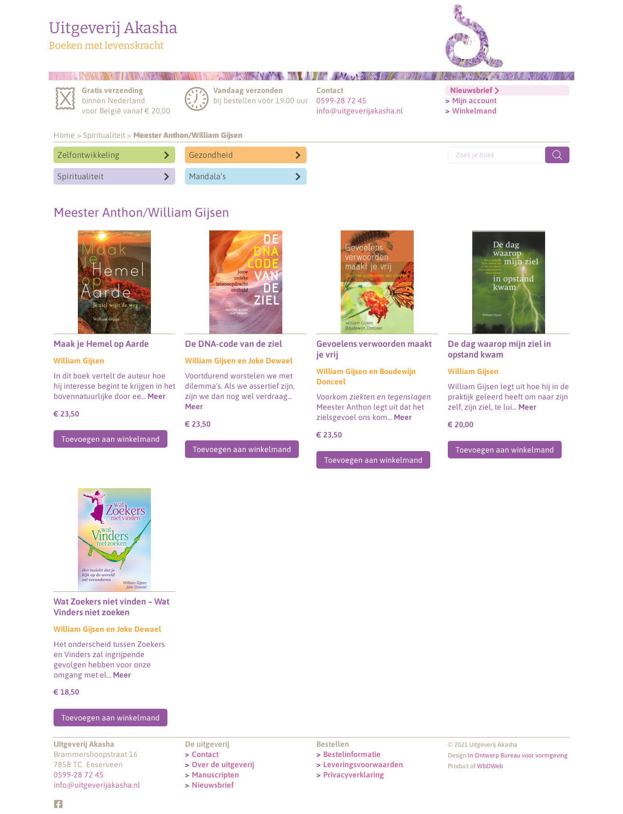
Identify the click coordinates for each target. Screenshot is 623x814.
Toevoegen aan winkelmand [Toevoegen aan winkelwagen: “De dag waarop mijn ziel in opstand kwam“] (505, 449)
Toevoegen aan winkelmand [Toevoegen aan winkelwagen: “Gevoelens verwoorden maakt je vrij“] (373, 459)
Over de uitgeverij (223, 764)
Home (64, 135)
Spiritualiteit (104, 135)
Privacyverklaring (353, 774)
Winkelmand (474, 110)
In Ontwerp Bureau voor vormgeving (518, 755)
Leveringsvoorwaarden (363, 764)
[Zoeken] (557, 155)
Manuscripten (215, 774)
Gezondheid (211, 155)
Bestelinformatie (352, 754)
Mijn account (474, 100)
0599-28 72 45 (341, 100)
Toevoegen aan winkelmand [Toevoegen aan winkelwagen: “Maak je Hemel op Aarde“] (110, 439)
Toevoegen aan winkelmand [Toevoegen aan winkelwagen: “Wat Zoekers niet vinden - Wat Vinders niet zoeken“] (110, 717)
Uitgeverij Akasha (113, 28)
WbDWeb (490, 766)
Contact (205, 754)
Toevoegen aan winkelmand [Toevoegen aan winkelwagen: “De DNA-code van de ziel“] (242, 449)
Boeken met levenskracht (106, 45)
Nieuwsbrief (213, 784)
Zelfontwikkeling (88, 155)
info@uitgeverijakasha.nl (359, 110)
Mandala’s (207, 176)
